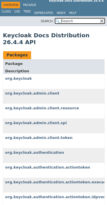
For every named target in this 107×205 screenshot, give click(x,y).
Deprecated (43, 13)
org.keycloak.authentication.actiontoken (47, 167)
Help (72, 13)
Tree (27, 11)
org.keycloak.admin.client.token (38, 138)
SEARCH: (47, 21)
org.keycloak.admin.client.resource (42, 108)
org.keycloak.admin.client (32, 93)
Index (61, 13)
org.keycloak (18, 78)
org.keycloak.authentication (34, 152)
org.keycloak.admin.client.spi (36, 123)
